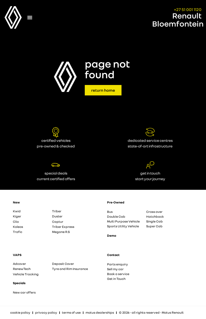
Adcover (19, 264)
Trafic (17, 232)
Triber (56, 211)
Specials (19, 283)
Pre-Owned (115, 202)
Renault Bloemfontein (178, 19)
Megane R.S (61, 232)
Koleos (18, 227)
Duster (57, 216)
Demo (111, 235)
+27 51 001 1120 (187, 9)
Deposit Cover (63, 264)
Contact (113, 255)
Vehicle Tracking (26, 274)
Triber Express (63, 227)
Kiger (17, 216)
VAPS (17, 255)
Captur (57, 222)
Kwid (17, 211)
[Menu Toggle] (29, 17)
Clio (16, 222)
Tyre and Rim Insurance (70, 269)
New (16, 202)
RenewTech (22, 269)
